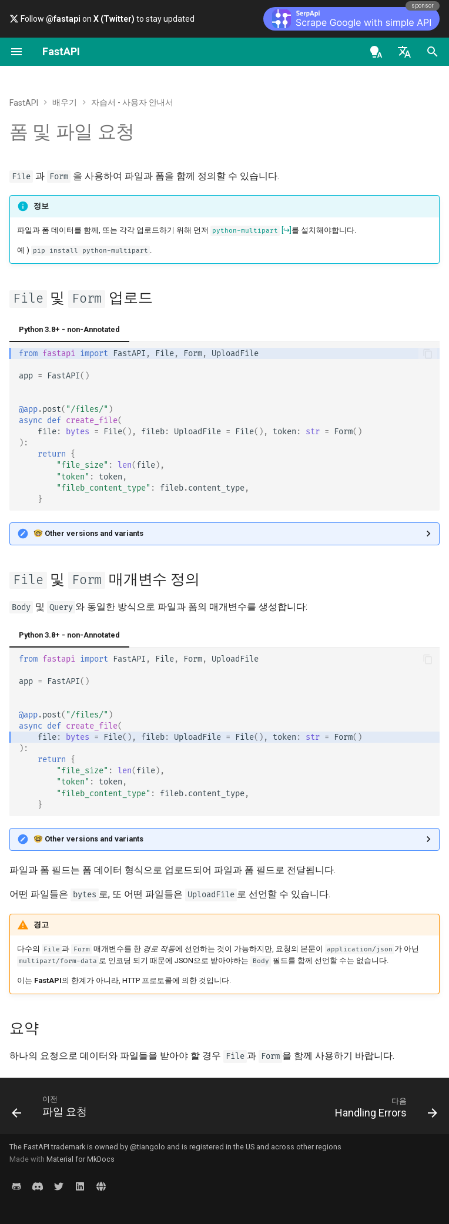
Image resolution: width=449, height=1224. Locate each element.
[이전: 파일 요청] (51, 1109)
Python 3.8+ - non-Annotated (69, 329)
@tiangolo (147, 1146)
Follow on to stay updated (102, 19)
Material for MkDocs (80, 1159)
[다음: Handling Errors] (384, 1109)
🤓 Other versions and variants (88, 533)
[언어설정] (404, 51)
